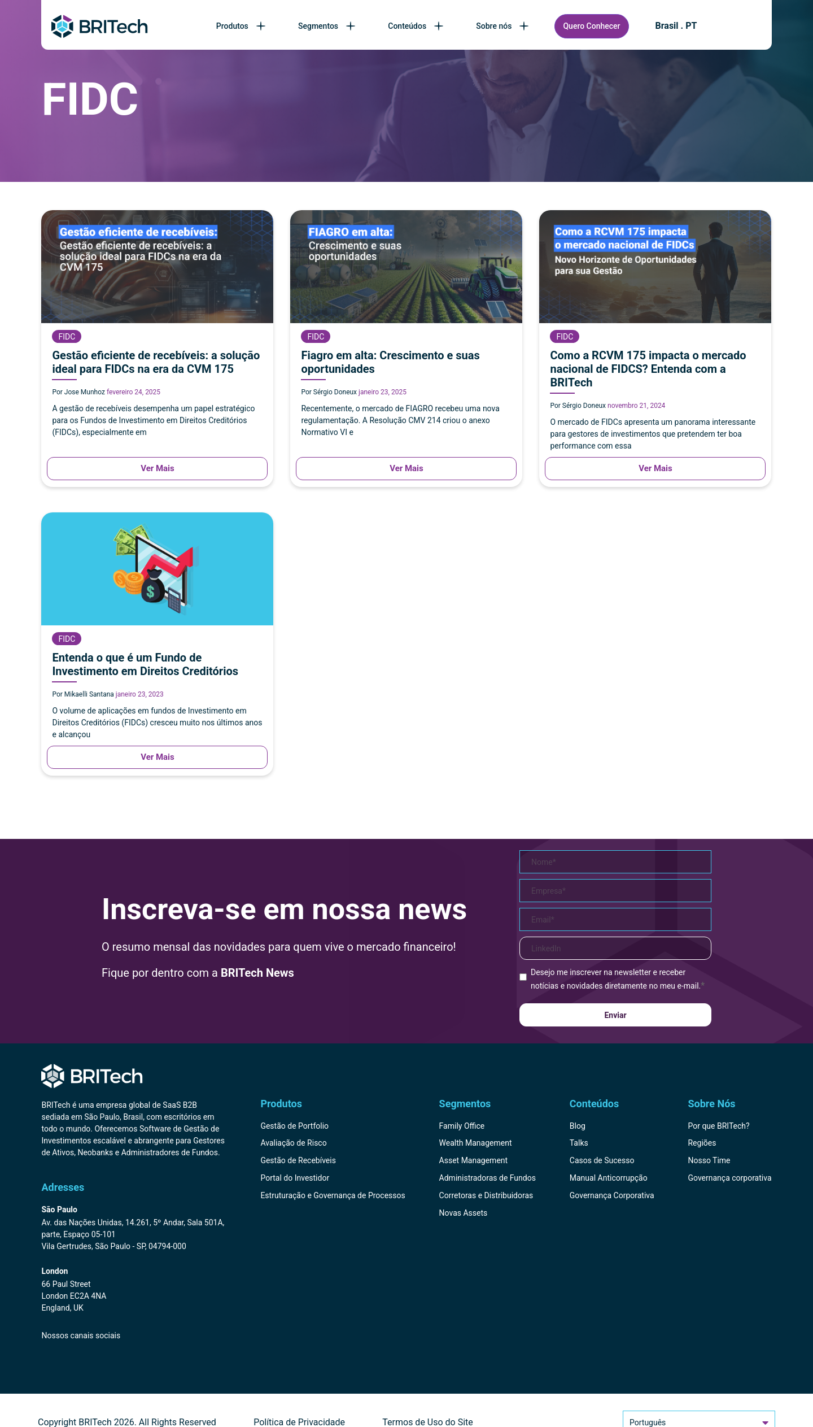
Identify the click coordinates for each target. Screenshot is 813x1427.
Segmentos (327, 26)
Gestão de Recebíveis (298, 1160)
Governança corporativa (729, 1177)
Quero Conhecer (591, 26)
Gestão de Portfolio (294, 1125)
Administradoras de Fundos (487, 1177)
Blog (577, 1125)
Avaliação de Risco (293, 1142)
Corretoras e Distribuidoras (486, 1195)
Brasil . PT (676, 26)
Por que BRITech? (718, 1125)
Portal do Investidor (294, 1177)
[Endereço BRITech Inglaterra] (133, 1290)
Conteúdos (416, 26)
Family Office (462, 1125)
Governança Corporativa (612, 1195)
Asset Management (473, 1160)
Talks (579, 1142)
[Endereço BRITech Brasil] (133, 1228)
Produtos (242, 26)
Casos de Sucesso (602, 1160)
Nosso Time (709, 1160)
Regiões (702, 1142)
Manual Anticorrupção (609, 1177)
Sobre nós (503, 26)
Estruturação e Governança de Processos (332, 1195)
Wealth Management (475, 1142)
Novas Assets (463, 1212)
